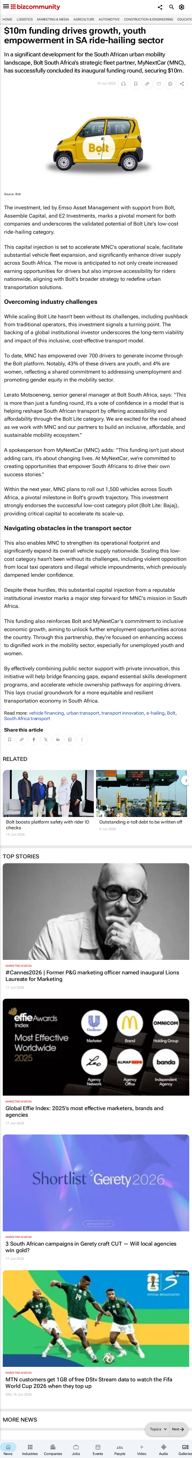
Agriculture (84, 19)
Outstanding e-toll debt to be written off (140, 822)
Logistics (25, 19)
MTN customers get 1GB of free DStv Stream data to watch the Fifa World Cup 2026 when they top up (88, 1382)
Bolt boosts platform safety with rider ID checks (47, 824)
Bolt (171, 713)
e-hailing (155, 713)
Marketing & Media (53, 19)
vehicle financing (46, 713)
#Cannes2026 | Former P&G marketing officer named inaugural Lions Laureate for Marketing (92, 975)
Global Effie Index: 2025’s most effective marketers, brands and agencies (84, 1111)
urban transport (82, 713)
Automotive (109, 19)
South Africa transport (27, 718)
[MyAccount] (182, 7)
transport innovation (122, 713)
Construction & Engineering (148, 19)
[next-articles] (186, 780)
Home (7, 19)
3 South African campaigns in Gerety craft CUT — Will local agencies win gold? (90, 1247)
